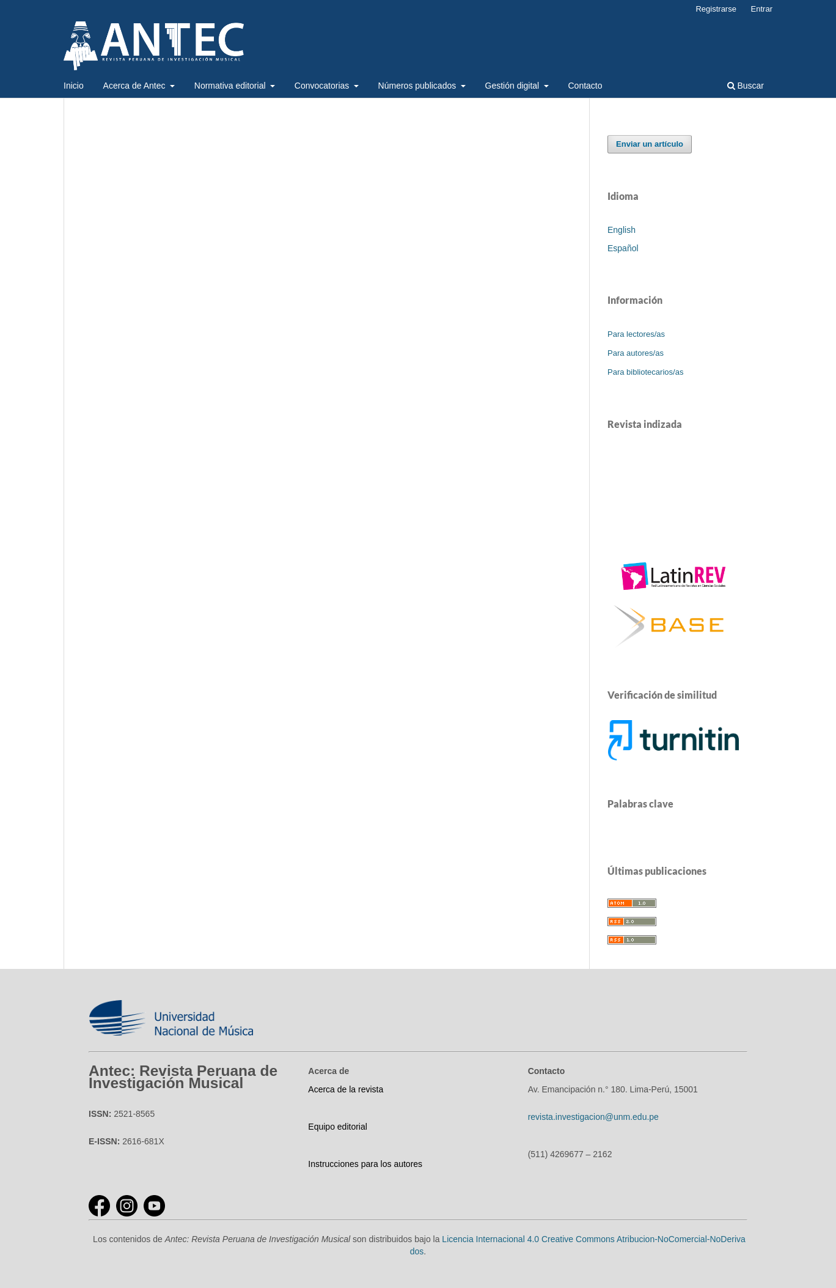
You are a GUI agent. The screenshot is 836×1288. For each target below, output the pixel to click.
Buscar (745, 85)
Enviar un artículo (649, 144)
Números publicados (418, 85)
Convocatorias (323, 85)
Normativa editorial (231, 85)
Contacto (585, 85)
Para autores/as (635, 353)
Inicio (74, 85)
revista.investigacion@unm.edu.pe (593, 1117)
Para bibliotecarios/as (645, 372)
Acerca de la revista (345, 1089)
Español (623, 248)
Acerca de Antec (135, 85)
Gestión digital (513, 85)
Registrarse (715, 8)
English (621, 230)
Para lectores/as (636, 334)
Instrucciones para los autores (365, 1164)
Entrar (761, 8)
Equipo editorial (337, 1127)
